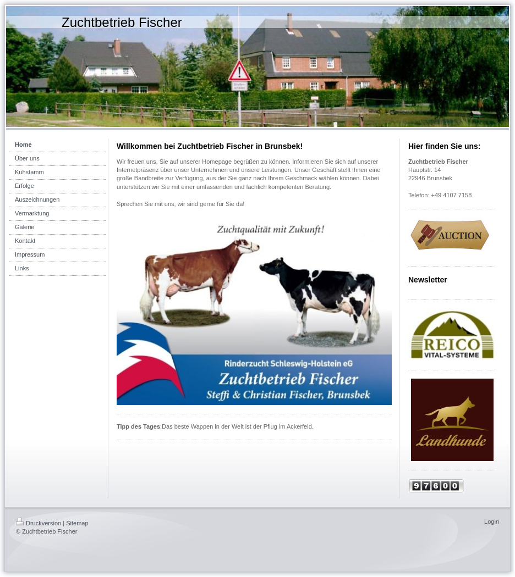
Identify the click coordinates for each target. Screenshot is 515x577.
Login (491, 521)
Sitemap (77, 523)
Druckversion (38, 523)
